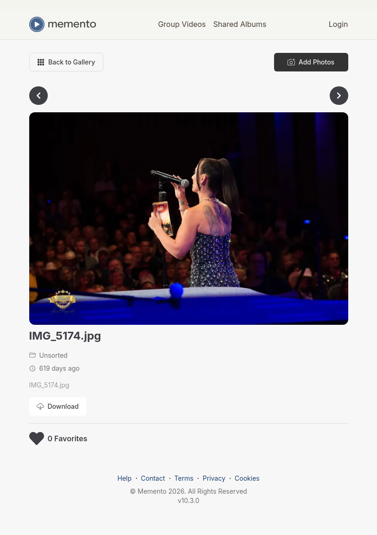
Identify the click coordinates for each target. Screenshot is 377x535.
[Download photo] (57, 406)
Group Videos (182, 24)
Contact (153, 478)
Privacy (214, 478)
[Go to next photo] (339, 95)
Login (338, 24)
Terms (183, 478)
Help (124, 478)
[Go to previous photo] (38, 95)
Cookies (247, 478)
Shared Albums (240, 24)
